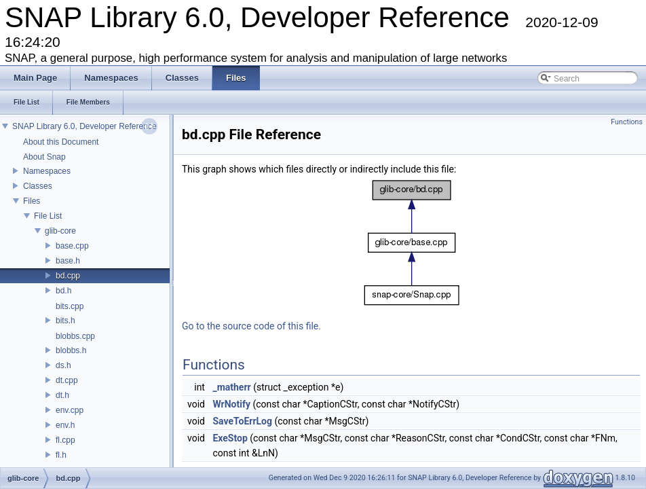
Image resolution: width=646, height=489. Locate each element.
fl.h (61, 455)
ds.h (63, 365)
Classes (37, 186)
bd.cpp (68, 275)
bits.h (65, 320)
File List (48, 216)
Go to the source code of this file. (251, 326)
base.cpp (72, 246)
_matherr (231, 387)
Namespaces (47, 171)
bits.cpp (69, 306)
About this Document (60, 142)
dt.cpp (67, 380)
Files (31, 201)
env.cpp (69, 410)
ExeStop (229, 438)
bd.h (63, 290)
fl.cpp (65, 440)
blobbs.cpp (75, 336)
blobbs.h (71, 350)
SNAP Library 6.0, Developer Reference (84, 126)
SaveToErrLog (242, 421)
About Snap (44, 157)
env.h (65, 425)
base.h (68, 261)
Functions (627, 121)
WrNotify (231, 404)
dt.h (62, 395)
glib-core (60, 231)
